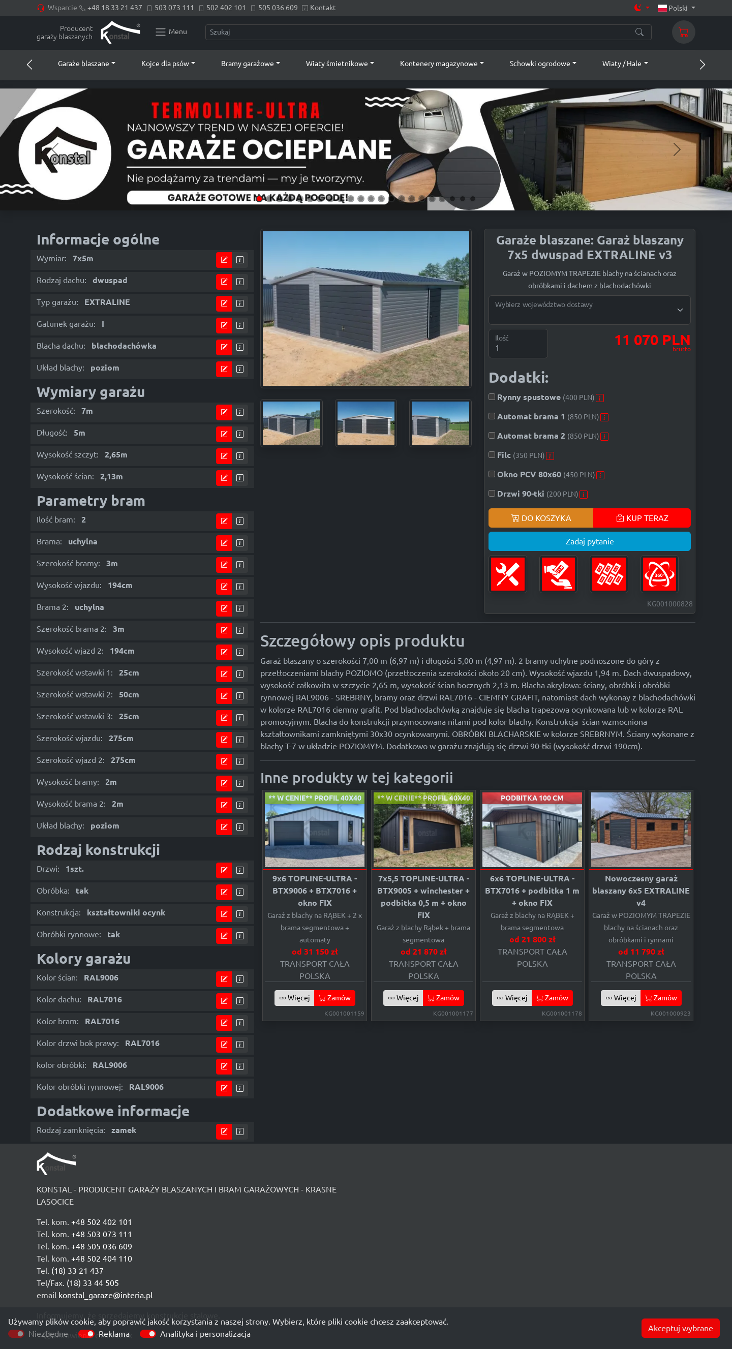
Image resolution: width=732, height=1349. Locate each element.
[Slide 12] (371, 198)
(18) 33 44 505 (93, 1282)
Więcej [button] (294, 998)
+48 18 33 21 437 (114, 8)
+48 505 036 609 (101, 1246)
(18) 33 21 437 (77, 1270)
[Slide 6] (310, 198)
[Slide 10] (350, 198)
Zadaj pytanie (590, 541)
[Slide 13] (381, 198)
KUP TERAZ (642, 518)
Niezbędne (48, 1333)
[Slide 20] (452, 198)
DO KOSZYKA (541, 518)
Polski (674, 8)
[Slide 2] (269, 198)
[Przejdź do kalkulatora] (224, 260)
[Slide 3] (279, 198)
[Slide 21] (462, 198)
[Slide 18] (432, 198)
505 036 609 (278, 8)
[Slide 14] (391, 198)
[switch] (86, 1334)
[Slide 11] (360, 198)
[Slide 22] (472, 198)
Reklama (114, 1333)
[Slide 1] (259, 198)
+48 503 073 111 (101, 1234)
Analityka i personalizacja (205, 1333)
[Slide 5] (299, 198)
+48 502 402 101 (101, 1222)
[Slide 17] (421, 198)
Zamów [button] (335, 998)
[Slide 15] (401, 198)
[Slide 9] (340, 198)
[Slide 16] (411, 198)
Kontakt (323, 8)
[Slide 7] (320, 198)
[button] (77, 63)
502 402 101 (226, 8)
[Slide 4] (289, 198)
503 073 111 (174, 8)
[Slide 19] (442, 198)
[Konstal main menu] (170, 32)
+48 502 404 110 (101, 1258)
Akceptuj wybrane (680, 1328)
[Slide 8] (330, 198)
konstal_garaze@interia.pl (105, 1295)
